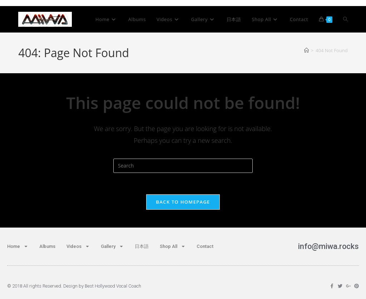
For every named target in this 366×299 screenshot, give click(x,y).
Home (17, 246)
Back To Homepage (183, 202)
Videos (78, 246)
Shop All (173, 246)
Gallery (112, 246)
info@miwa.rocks (328, 246)
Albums (47, 246)
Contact (205, 246)
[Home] (306, 50)
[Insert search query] (183, 166)
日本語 (142, 246)
